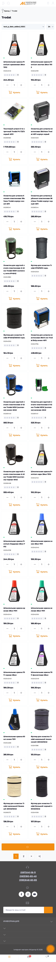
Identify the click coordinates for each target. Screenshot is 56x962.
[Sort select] (23, 27)
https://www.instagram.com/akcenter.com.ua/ (28, 894)
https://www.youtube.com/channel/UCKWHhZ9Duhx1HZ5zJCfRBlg (34, 894)
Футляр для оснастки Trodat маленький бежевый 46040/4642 (13, 806)
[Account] (53, 3)
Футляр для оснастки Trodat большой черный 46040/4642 (41, 806)
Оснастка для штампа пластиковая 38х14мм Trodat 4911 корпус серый (42, 131)
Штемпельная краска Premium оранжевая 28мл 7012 (14, 64)
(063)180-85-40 (28, 876)
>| (39, 856)
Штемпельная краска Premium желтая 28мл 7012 (41, 64)
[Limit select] (50, 27)
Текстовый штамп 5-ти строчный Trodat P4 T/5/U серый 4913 (14, 131)
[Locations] (48, 3)
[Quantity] (14, 85)
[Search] (8, 3)
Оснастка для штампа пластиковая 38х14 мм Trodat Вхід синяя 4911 (42, 337)
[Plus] (21, 85)
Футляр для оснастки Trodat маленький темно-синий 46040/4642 (41, 739)
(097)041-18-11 (28, 872)
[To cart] (14, 92)
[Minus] (7, 85)
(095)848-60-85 (28, 880)
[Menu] (3, 3)
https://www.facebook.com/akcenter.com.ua (21, 894)
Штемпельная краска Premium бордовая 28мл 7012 (14, 544)
